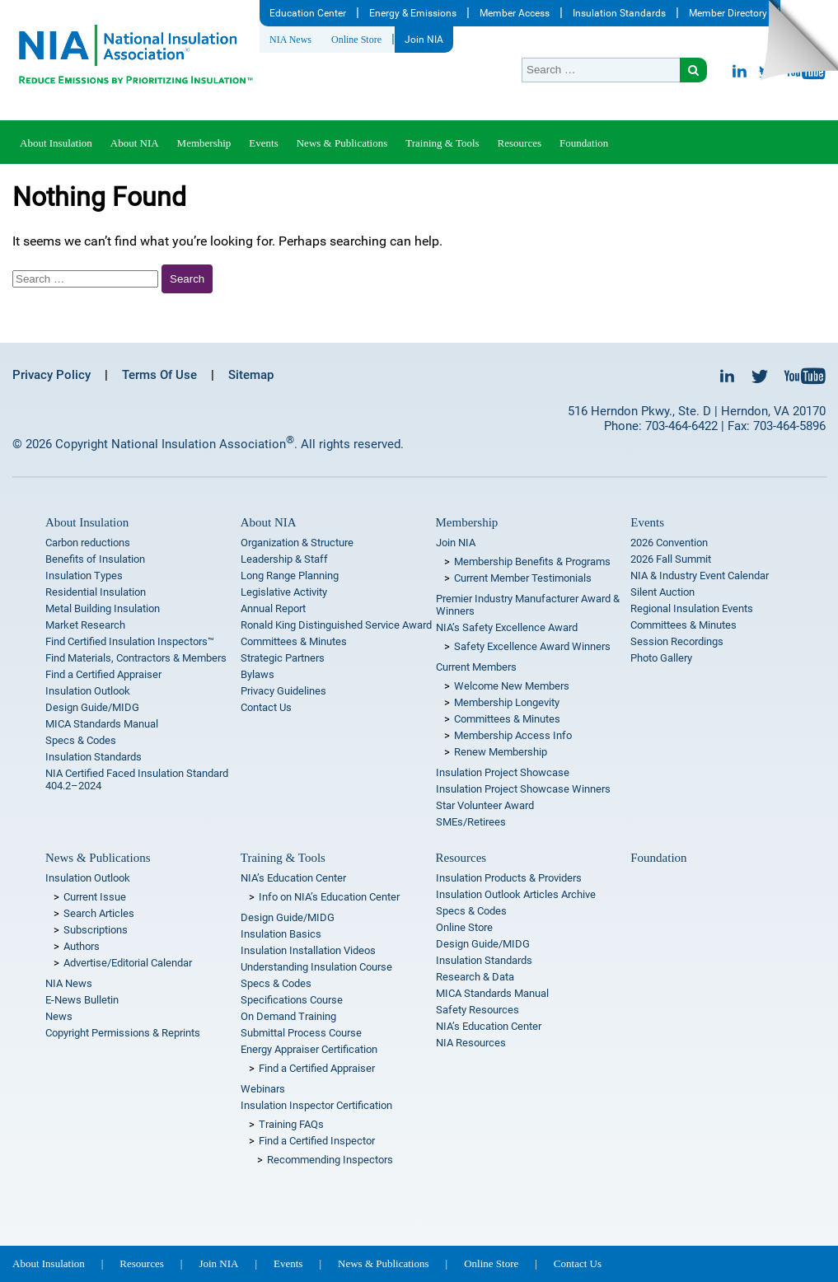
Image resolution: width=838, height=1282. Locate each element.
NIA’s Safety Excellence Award (507, 627)
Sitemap (251, 374)
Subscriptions (95, 930)
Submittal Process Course (301, 1033)
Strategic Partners (283, 658)
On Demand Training (288, 1016)
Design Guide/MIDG (92, 707)
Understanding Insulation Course (316, 967)
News (59, 1016)
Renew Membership (500, 752)
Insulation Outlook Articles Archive (516, 894)
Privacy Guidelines (283, 691)
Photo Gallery (661, 658)
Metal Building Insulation (102, 608)
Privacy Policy (51, 374)
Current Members (476, 667)
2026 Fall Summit (670, 559)
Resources (519, 143)
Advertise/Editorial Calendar (127, 963)
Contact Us (266, 707)
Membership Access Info (513, 735)
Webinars (263, 1089)
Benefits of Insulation (95, 559)
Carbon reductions (87, 542)
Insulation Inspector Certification (316, 1105)
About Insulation (56, 143)
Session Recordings (676, 641)
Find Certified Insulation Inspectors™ (129, 641)
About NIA (134, 143)
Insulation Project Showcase (502, 772)
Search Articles (98, 913)
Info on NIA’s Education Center (329, 897)
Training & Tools (442, 143)
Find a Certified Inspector (317, 1141)
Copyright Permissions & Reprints (122, 1033)
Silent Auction (662, 592)
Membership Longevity (506, 702)
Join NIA (424, 39)
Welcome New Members (511, 686)
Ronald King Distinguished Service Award (336, 625)
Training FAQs (291, 1124)
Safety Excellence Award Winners (532, 646)
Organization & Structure (297, 542)
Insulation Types (84, 575)
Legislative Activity (284, 592)
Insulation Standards (619, 13)
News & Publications (342, 143)
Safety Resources (477, 1010)
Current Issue (94, 897)
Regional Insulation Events (691, 608)
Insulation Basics (281, 934)
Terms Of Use (159, 374)
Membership (204, 143)
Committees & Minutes (294, 641)
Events (263, 143)
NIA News (290, 39)
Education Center (307, 13)
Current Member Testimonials (523, 578)
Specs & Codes (80, 740)
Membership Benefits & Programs (532, 561)
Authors (81, 946)
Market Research (85, 625)
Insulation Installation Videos (308, 950)
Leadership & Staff (284, 559)
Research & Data (475, 977)
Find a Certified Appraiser (103, 674)
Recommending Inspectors (330, 1159)
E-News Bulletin (82, 1000)
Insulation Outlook (87, 691)
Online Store (356, 39)
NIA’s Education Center (293, 878)
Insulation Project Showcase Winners (523, 789)
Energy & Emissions (412, 13)
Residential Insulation (95, 592)
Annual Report (273, 608)
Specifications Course (292, 1000)
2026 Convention (669, 542)
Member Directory (728, 13)
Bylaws (257, 674)
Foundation (583, 143)
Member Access (515, 13)
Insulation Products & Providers (509, 878)
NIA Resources (471, 1042)
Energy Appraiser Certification (309, 1049)
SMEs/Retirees (471, 822)
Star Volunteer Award (485, 805)
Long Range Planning (290, 575)
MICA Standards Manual (101, 724)
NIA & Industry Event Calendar (699, 575)
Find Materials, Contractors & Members (136, 658)
